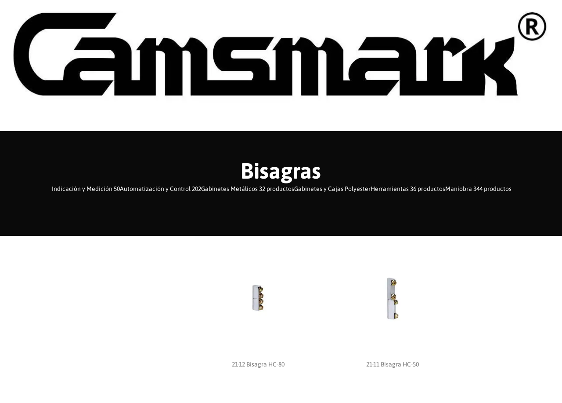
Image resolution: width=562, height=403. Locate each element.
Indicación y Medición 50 (86, 188)
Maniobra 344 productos (478, 188)
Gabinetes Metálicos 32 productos (247, 188)
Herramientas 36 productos (408, 188)
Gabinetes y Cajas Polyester (332, 188)
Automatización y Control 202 (160, 188)
